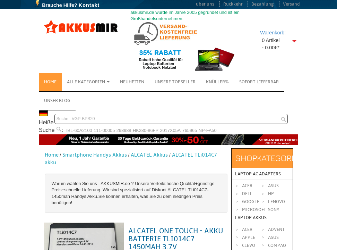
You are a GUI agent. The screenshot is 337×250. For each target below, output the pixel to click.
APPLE (248, 237)
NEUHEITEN (132, 82)
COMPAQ (277, 245)
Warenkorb (272, 32)
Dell (247, 194)
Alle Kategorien (88, 82)
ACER (247, 229)
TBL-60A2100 (78, 130)
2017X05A (170, 130)
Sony (273, 209)
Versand (291, 4)
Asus (273, 186)
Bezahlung (262, 4)
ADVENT (276, 229)
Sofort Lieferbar (259, 82)
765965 (189, 130)
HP (271, 194)
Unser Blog (57, 100)
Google (250, 202)
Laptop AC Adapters (258, 174)
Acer (247, 186)
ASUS (273, 237)
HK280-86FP (145, 130)
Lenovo (276, 202)
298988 (123, 130)
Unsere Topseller (175, 82)
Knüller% (217, 82)
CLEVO (248, 245)
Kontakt (89, 5)
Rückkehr (233, 4)
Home (50, 82)
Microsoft (254, 209)
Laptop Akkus (251, 217)
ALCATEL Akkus (149, 155)
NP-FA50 (208, 130)
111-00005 (104, 130)
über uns (205, 4)
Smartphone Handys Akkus (94, 155)
